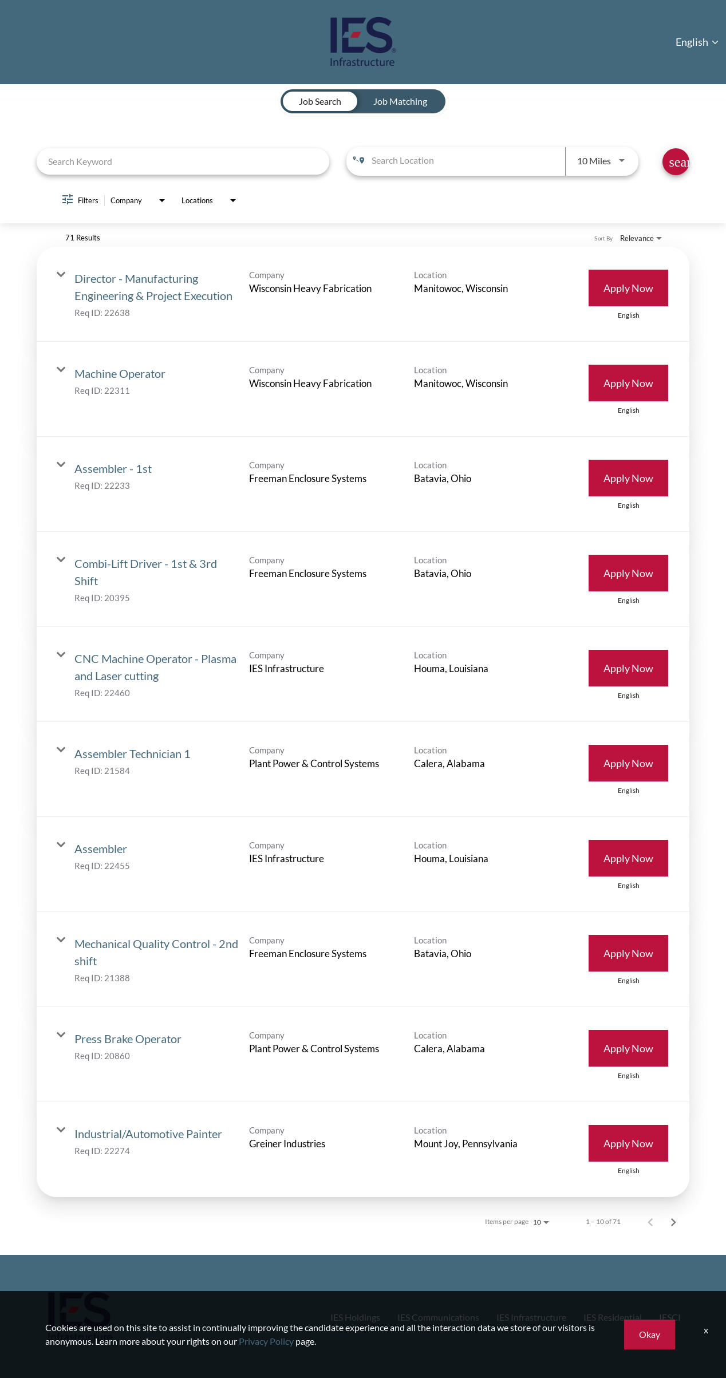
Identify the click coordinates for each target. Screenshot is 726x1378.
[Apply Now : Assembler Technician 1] (628, 763)
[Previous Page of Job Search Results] (650, 1221)
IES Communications (409, 1316)
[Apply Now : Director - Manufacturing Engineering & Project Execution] (628, 288)
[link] (363, 294)
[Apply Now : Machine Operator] (628, 383)
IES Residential (604, 1316)
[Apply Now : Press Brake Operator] (628, 1048)
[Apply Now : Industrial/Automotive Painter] (628, 1143)
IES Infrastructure (514, 1316)
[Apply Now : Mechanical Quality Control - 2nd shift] (628, 953)
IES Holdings (317, 1316)
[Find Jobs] (675, 161)
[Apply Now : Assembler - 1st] (628, 478)
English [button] (697, 41)
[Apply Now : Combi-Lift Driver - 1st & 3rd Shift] (628, 573)
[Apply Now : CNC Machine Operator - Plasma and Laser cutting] (628, 668)
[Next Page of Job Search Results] (673, 1221)
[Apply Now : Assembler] (628, 858)
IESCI (668, 1316)
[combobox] (183, 161)
